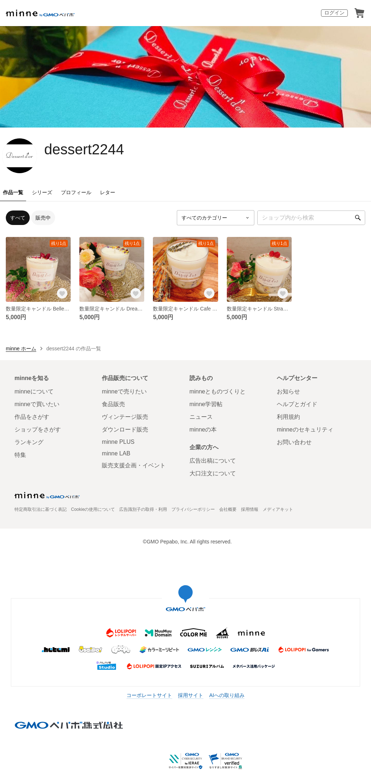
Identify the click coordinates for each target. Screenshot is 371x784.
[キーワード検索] (311, 218)
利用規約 (288, 417)
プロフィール (76, 192)
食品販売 (113, 404)
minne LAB (116, 453)
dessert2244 (84, 149)
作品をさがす (31, 417)
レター (107, 192)
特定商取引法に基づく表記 (40, 509)
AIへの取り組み (226, 695)
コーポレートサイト (149, 695)
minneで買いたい (36, 404)
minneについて (34, 391)
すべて (17, 218)
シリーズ (42, 192)
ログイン (334, 13)
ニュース (201, 417)
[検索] (358, 218)
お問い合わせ (294, 442)
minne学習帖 (206, 404)
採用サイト (190, 695)
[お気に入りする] (61, 293)
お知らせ (288, 391)
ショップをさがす (37, 429)
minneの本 (203, 429)
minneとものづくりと (217, 391)
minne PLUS (118, 442)
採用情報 (249, 509)
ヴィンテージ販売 (125, 417)
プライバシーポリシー (193, 509)
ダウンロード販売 (125, 429)
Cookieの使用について (93, 509)
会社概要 (228, 509)
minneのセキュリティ (305, 429)
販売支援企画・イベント (134, 465)
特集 (20, 455)
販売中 (43, 218)
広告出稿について (212, 461)
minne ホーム (21, 348)
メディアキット (278, 509)
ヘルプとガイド (297, 404)
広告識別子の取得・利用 (143, 509)
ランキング (28, 442)
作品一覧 (13, 192)
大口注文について (212, 473)
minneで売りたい (124, 391)
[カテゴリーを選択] (215, 217)
